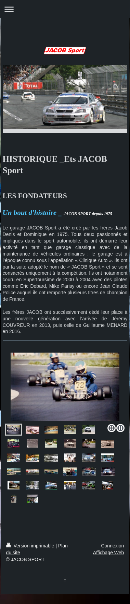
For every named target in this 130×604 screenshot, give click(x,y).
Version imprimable (31, 545)
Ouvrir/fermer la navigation (65, 9)
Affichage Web (108, 552)
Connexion (112, 545)
